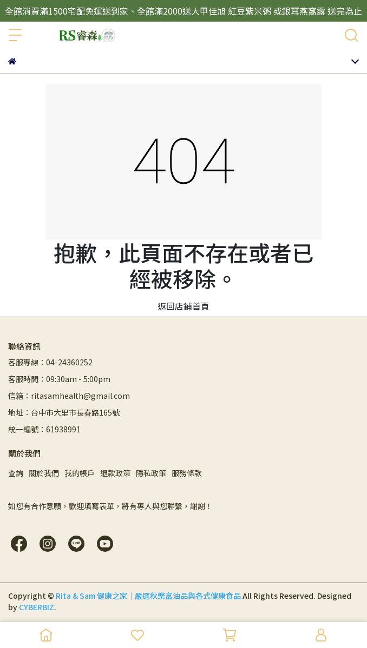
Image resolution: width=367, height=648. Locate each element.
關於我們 (44, 472)
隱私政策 (151, 472)
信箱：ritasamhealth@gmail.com (69, 395)
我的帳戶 (79, 472)
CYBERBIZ (36, 607)
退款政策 (115, 472)
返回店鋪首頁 (183, 305)
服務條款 (187, 472)
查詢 (15, 472)
